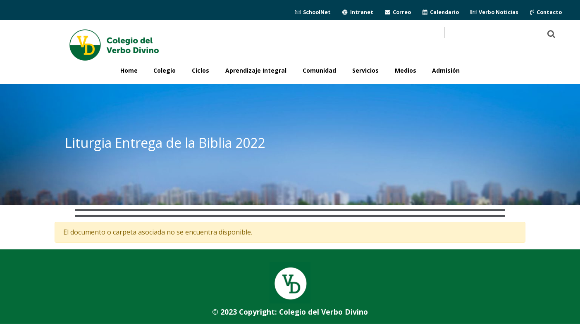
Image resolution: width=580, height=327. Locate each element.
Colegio (164, 70)
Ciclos (200, 70)
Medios (405, 70)
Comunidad (319, 70)
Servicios (365, 70)
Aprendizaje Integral (255, 70)
